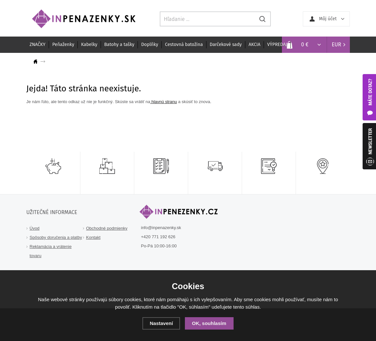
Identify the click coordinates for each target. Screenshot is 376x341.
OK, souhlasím (209, 323)
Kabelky (89, 44)
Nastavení (161, 323)
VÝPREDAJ (277, 44)
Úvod (35, 228)
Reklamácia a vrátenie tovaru (51, 251)
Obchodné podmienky (106, 228)
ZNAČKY (38, 44)
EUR (336, 44)
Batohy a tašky (119, 44)
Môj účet (328, 19)
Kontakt (93, 237)
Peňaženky (63, 44)
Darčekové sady (226, 44)
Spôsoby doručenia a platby (56, 237)
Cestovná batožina (184, 44)
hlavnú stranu (163, 101)
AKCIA (254, 44)
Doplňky (149, 44)
